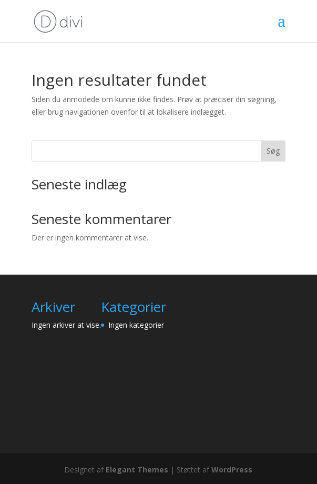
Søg (273, 151)
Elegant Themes (137, 470)
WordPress (231, 470)
